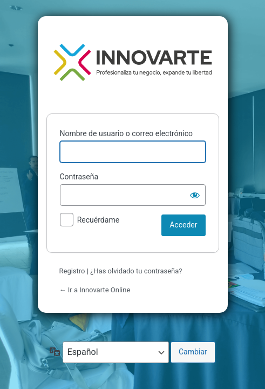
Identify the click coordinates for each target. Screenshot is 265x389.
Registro (72, 271)
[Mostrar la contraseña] (195, 195)
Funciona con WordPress (132, 62)
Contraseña (79, 176)
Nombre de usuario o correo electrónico (126, 133)
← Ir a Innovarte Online (95, 290)
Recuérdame (98, 220)
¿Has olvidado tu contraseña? (136, 271)
